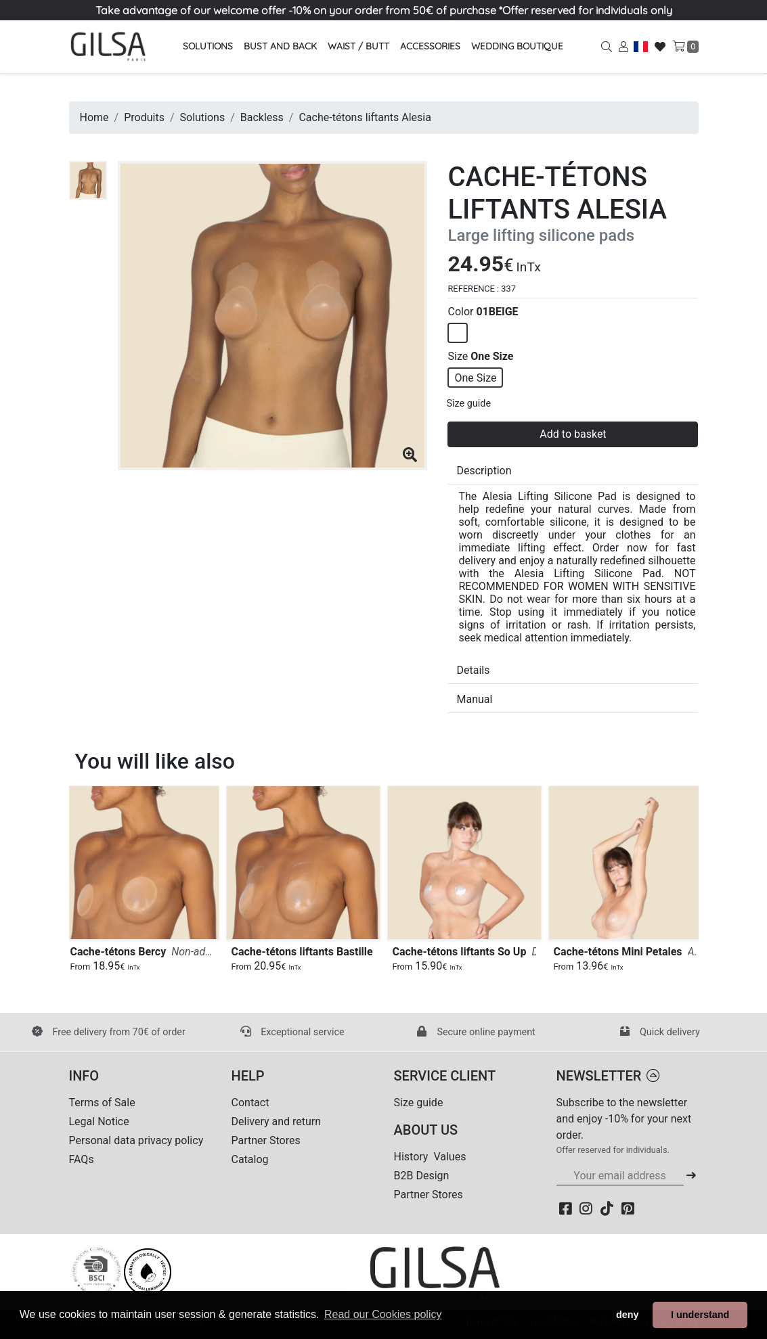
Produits (144, 117)
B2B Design (422, 1175)
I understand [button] (700, 1314)
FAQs (81, 1159)
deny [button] (627, 1314)
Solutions (202, 117)
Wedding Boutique (517, 45)
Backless (262, 117)
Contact (250, 1102)
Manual (474, 699)
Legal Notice (99, 1121)
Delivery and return (277, 1121)
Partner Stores (266, 1140)
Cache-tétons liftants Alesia (365, 117)
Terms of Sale (102, 1102)
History (411, 1156)
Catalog (250, 1159)
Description (483, 470)
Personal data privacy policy (136, 1140)
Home (94, 117)
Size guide (468, 403)
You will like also (155, 761)
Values (449, 1156)
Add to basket (573, 434)
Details (472, 670)
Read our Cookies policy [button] (382, 1314)
